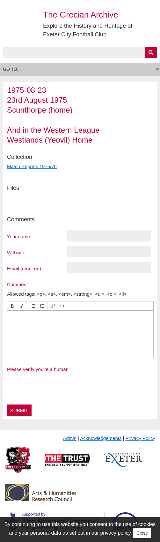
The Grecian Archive (80, 14)
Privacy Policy (140, 438)
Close (142, 533)
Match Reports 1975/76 (32, 166)
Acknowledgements (100, 438)
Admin (69, 438)
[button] (12, 306)
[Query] (80, 52)
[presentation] (12, 305)
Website (15, 252)
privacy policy (115, 533)
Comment (17, 284)
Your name (18, 236)
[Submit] (151, 52)
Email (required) (24, 268)
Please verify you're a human (38, 369)
